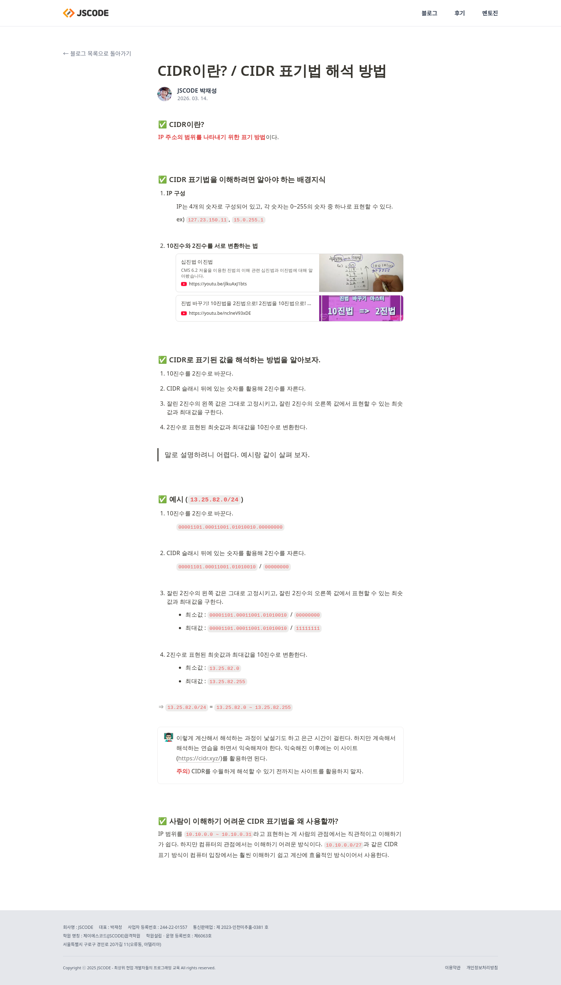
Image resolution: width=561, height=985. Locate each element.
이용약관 (453, 968)
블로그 (429, 13)
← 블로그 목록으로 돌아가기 (97, 54)
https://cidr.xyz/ (199, 758)
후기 (459, 13)
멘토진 (490, 13)
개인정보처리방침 (482, 968)
